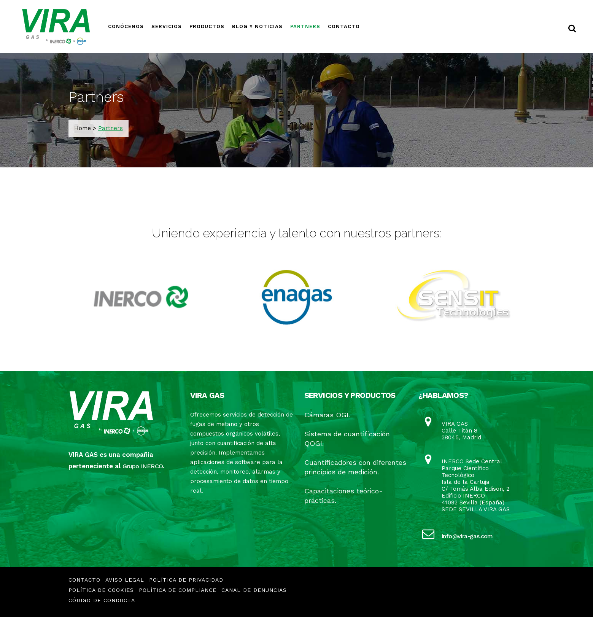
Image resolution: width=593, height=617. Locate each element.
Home (82, 128)
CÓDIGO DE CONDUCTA (101, 600)
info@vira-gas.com (467, 536)
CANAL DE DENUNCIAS (254, 590)
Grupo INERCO (142, 466)
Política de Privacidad (186, 580)
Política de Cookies (101, 590)
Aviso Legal (124, 580)
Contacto (84, 580)
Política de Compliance (177, 590)
